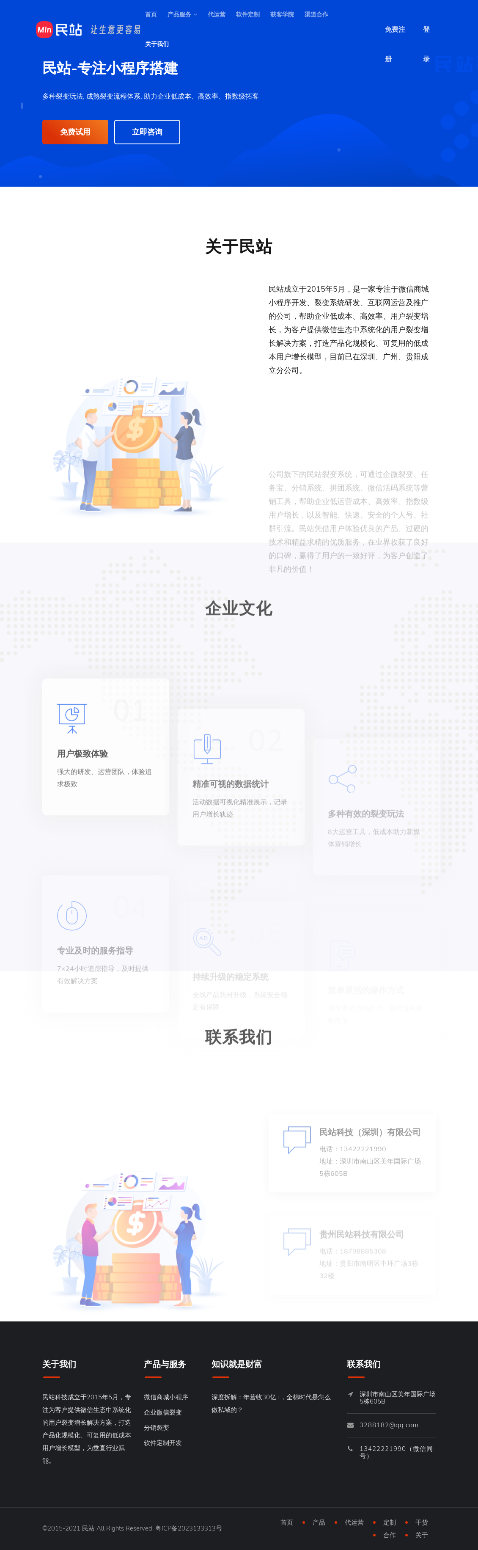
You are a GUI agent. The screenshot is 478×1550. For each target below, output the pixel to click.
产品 (319, 1522)
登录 (426, 34)
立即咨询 (147, 132)
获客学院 (282, 15)
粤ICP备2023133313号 (188, 1528)
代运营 (216, 15)
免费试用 (75, 132)
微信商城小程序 (166, 1397)
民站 (88, 1528)
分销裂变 (156, 1427)
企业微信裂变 (163, 1412)
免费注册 (395, 34)
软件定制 (248, 15)
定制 (389, 1522)
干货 (421, 1522)
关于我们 (157, 44)
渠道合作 (316, 15)
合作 (389, 1535)
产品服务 (182, 15)
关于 (421, 1535)
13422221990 (383, 1449)
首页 (151, 15)
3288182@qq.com (389, 1425)
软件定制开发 (163, 1443)
